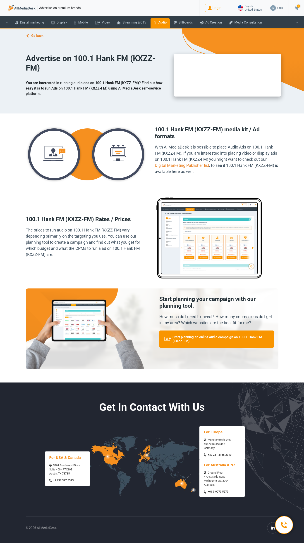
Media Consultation (245, 22)
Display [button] (59, 22)
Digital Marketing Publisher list (182, 165)
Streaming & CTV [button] (131, 22)
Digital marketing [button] (29, 22)
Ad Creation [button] (211, 22)
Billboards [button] (183, 22)
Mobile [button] (81, 22)
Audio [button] (160, 22)
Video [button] (102, 22)
